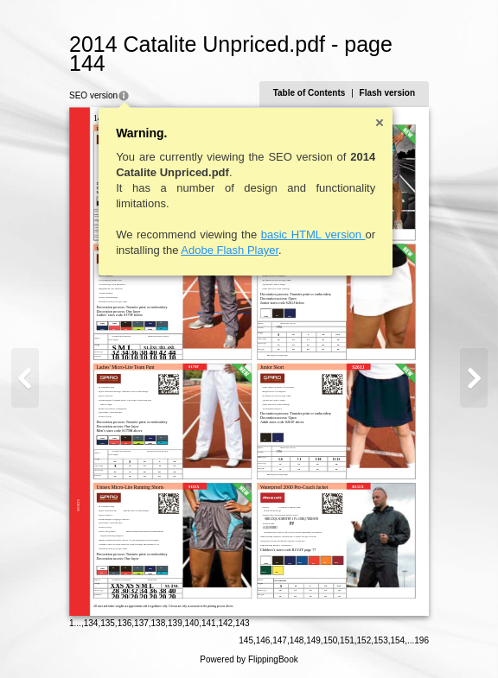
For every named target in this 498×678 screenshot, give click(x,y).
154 (398, 640)
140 (192, 623)
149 (313, 640)
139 (175, 623)
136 (125, 623)
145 (246, 640)
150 (330, 640)
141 (208, 623)
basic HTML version (313, 234)
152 (364, 640)
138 (158, 623)
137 (141, 623)
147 (279, 640)
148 (297, 640)
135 (107, 623)
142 (225, 623)
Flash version (387, 93)
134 (91, 623)
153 (381, 640)
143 (242, 623)
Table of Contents (309, 93)
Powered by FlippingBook (248, 659)
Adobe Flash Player (229, 250)
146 (263, 640)
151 (347, 640)
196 (421, 640)
